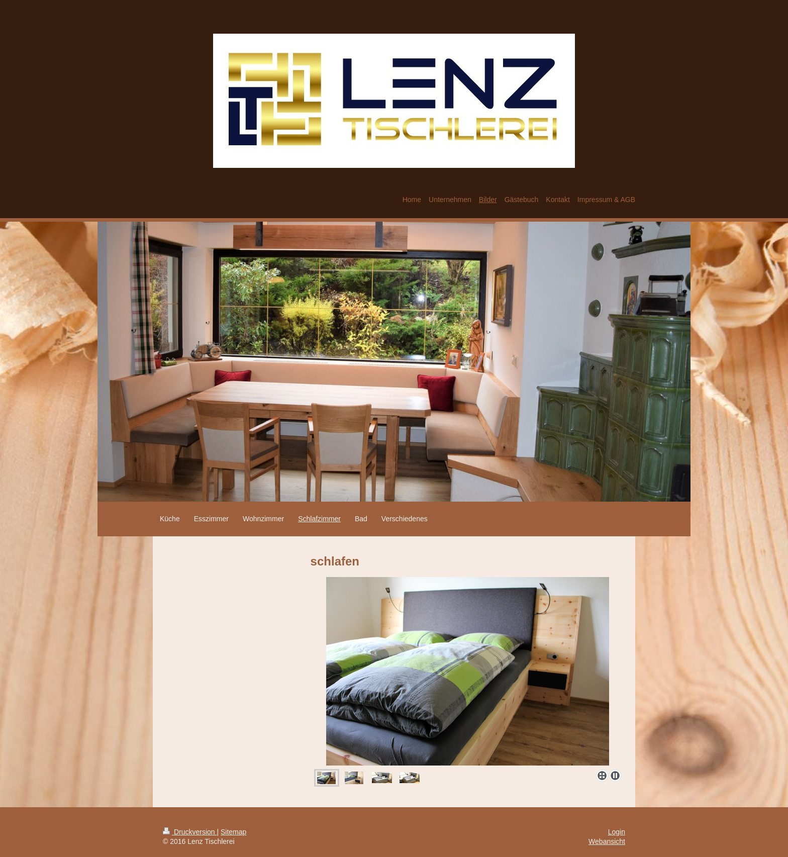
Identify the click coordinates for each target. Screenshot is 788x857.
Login (616, 832)
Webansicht (606, 841)
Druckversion (190, 832)
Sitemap (233, 832)
